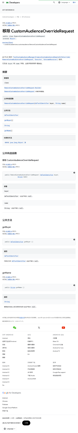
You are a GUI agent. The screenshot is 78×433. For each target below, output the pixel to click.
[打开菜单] (3, 2)
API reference (8, 10)
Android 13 (5, 372)
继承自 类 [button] (15, 142)
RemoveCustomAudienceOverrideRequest (19, 91)
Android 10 (5, 382)
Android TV (56, 351)
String (58, 103)
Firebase (5, 404)
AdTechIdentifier (42, 103)
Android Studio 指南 (34, 366)
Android (5, 338)
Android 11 (5, 379)
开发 (18, 17)
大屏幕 (55, 338)
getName (7, 131)
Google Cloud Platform (9, 408)
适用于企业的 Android (9, 341)
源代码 (4, 348)
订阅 (26, 423)
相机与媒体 (31, 348)
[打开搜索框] (54, 2)
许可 (12, 418)
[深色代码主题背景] (74, 172)
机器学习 (30, 341)
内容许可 (21, 317)
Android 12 (5, 375)
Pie (3, 385)
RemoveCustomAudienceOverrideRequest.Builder (22, 88)
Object (12, 39)
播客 (3, 357)
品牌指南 (19, 418)
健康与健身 (31, 345)
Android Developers (8, 17)
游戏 (29, 338)
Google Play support (59, 372)
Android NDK (32, 379)
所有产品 (5, 411)
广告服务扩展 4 (10, 25)
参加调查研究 (57, 375)
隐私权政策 (31, 351)
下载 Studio (31, 375)
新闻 (3, 351)
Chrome (5, 401)
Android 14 (5, 369)
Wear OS (55, 341)
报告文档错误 (57, 369)
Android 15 (5, 366)
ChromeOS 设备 (58, 345)
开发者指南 (31, 369)
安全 (3, 345)
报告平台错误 (57, 366)
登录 (74, 2)
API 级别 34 (8, 23)
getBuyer (7, 120)
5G (29, 354)
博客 (3, 354)
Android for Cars (58, 348)
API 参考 (30, 372)
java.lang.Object (7, 42)
